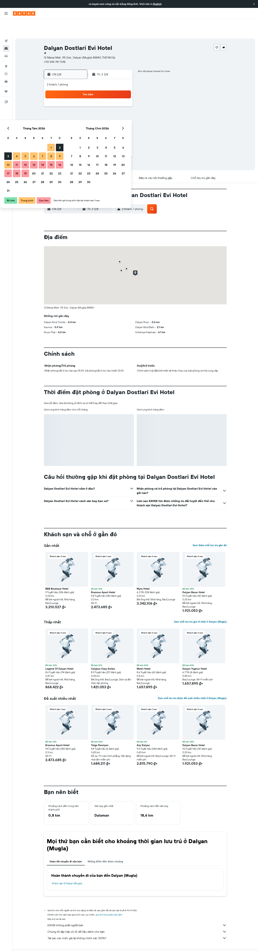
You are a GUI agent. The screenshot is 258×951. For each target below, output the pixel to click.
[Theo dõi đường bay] (6, 57)
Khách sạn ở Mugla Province (140, 940)
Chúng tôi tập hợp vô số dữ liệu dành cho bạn (137, 915)
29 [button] (114, 125)
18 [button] (80, 117)
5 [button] (89, 100)
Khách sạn (67, 940)
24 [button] (71, 125)
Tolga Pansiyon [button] (99, 728)
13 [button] (97, 108)
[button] (254, 4)
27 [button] (97, 125)
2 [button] (123, 91)
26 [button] (88, 125)
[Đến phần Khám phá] (6, 49)
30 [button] (123, 125)
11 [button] (80, 108)
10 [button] (71, 108)
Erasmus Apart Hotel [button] (103, 575)
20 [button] (97, 117)
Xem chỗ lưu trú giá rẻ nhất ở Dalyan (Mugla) (200, 605)
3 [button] (71, 100)
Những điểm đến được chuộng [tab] (105, 845)
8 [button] (114, 100)
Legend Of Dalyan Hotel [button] (59, 652)
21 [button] (106, 117)
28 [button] (106, 125)
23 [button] (123, 117)
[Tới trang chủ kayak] (24, 13)
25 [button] (80, 125)
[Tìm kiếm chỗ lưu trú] (6, 32)
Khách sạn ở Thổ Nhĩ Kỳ (111, 940)
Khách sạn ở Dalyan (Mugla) (67, 866)
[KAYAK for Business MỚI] (6, 64)
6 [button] (97, 100)
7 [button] (106, 100)
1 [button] (114, 91)
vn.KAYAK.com (51, 940)
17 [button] (71, 117)
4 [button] (80, 100)
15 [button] (114, 108)
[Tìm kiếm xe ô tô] (6, 39)
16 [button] (123, 108)
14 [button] (106, 108)
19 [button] (88, 117)
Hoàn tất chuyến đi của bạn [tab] (66, 845)
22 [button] (114, 117)
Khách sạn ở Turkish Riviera (172, 940)
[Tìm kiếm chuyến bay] (6, 24)
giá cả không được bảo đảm (109, 898)
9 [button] (123, 100)
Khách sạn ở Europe (85, 940)
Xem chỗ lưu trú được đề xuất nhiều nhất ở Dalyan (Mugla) (192, 681)
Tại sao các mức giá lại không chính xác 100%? (137, 921)
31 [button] (71, 134)
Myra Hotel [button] (143, 572)
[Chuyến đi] (6, 75)
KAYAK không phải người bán (137, 908)
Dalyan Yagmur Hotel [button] (194, 652)
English (157, 4)
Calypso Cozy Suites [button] (103, 652)
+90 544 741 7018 (54, 45)
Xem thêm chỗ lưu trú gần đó (210, 528)
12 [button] (88, 108)
